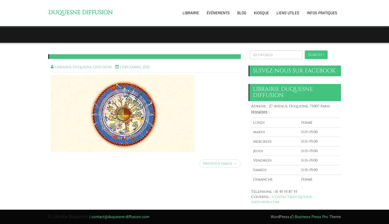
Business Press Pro (309, 217)
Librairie (191, 13)
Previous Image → (220, 163)
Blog (241, 13)
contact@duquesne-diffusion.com (120, 217)
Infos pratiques (322, 13)
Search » (316, 54)
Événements (218, 13)
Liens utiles (288, 13)
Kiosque (261, 13)
